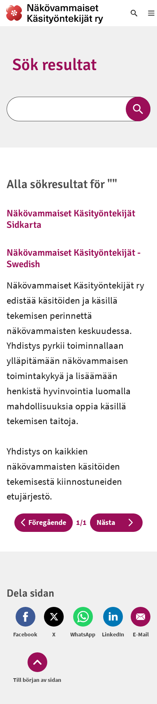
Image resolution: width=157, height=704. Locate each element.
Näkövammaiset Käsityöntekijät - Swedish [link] (74, 258)
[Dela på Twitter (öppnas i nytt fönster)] (54, 623)
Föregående (43, 522)
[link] (59, 13)
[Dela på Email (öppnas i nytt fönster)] (138, 623)
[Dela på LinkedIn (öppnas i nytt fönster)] (113, 623)
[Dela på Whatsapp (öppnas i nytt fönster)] (83, 623)
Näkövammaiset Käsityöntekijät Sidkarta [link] (71, 219)
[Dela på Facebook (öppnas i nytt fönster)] (27, 623)
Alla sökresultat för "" (62, 184)
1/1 (83, 522)
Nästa (116, 522)
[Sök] (78, 109)
